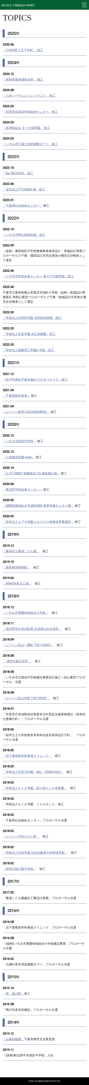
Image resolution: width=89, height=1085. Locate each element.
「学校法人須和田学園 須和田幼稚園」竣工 (32, 318)
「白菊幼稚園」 (13, 1039)
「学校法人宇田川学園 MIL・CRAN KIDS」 (33, 772)
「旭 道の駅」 (13, 993)
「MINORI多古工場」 (17, 583)
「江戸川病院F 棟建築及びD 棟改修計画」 (31, 473)
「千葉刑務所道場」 (16, 396)
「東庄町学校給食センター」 (22, 489)
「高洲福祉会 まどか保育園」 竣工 (26, 128)
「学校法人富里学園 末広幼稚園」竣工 (29, 334)
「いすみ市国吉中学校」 (19, 441)
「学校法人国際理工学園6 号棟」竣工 (28, 350)
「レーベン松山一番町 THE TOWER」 (28, 645)
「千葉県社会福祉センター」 (22, 205)
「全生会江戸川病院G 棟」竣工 (24, 189)
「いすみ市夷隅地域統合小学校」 (26, 613)
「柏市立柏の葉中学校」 (19, 869)
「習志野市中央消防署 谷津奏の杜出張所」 (32, 629)
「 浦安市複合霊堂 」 (17, 661)
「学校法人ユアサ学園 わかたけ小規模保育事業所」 (38, 522)
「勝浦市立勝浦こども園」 (21, 551)
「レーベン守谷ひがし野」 (21, 836)
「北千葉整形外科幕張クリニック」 (27, 756)
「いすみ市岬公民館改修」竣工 (24, 235)
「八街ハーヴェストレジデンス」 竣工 (29, 95)
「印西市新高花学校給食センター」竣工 (30, 112)
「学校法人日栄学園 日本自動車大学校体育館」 (35, 853)
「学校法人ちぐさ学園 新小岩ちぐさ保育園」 (35, 788)
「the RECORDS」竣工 (18, 173)
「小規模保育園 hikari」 (19, 457)
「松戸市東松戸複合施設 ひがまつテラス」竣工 (35, 379)
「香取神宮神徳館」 (16, 567)
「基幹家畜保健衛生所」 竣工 (23, 79)
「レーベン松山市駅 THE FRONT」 (26, 698)
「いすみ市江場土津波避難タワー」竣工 (30, 144)
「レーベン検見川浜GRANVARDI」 (26, 412)
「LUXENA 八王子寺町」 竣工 (23, 50)
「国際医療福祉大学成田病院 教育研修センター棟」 (38, 506)
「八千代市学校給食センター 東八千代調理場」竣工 (38, 276)
